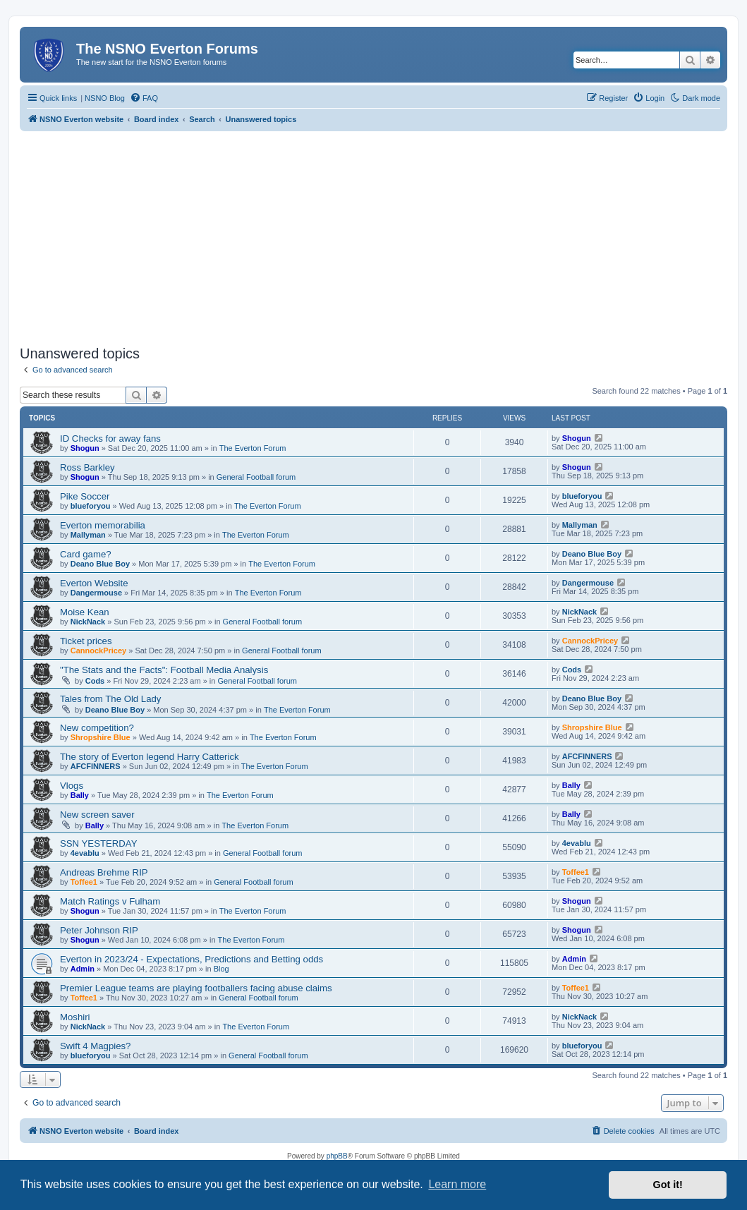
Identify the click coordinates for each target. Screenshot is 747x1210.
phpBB (337, 1156)
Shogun (85, 448)
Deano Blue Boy (100, 563)
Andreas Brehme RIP (104, 872)
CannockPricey (98, 650)
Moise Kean (84, 612)
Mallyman (88, 535)
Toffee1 (84, 882)
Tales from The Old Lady (110, 699)
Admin (83, 968)
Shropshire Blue (100, 737)
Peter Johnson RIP (99, 930)
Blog (221, 968)
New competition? (97, 727)
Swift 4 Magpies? (95, 1046)
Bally (80, 795)
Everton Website (94, 583)
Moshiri (75, 1017)
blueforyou (91, 506)
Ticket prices (86, 641)
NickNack (88, 621)
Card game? (85, 554)
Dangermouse (96, 592)
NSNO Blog (105, 98)
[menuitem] (144, 98)
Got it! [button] (668, 1184)
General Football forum (256, 477)
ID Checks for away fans (110, 438)
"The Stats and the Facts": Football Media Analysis (164, 670)
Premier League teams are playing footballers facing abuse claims (196, 988)
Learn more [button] (457, 1184)
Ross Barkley (87, 467)
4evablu (85, 853)
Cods (95, 681)
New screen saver (97, 814)
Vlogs (71, 785)
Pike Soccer (84, 496)
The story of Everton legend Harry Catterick (149, 756)
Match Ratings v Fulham (110, 901)
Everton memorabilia (102, 525)
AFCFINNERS (96, 766)
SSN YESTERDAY (98, 843)
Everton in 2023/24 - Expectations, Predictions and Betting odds (191, 959)
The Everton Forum (252, 448)
